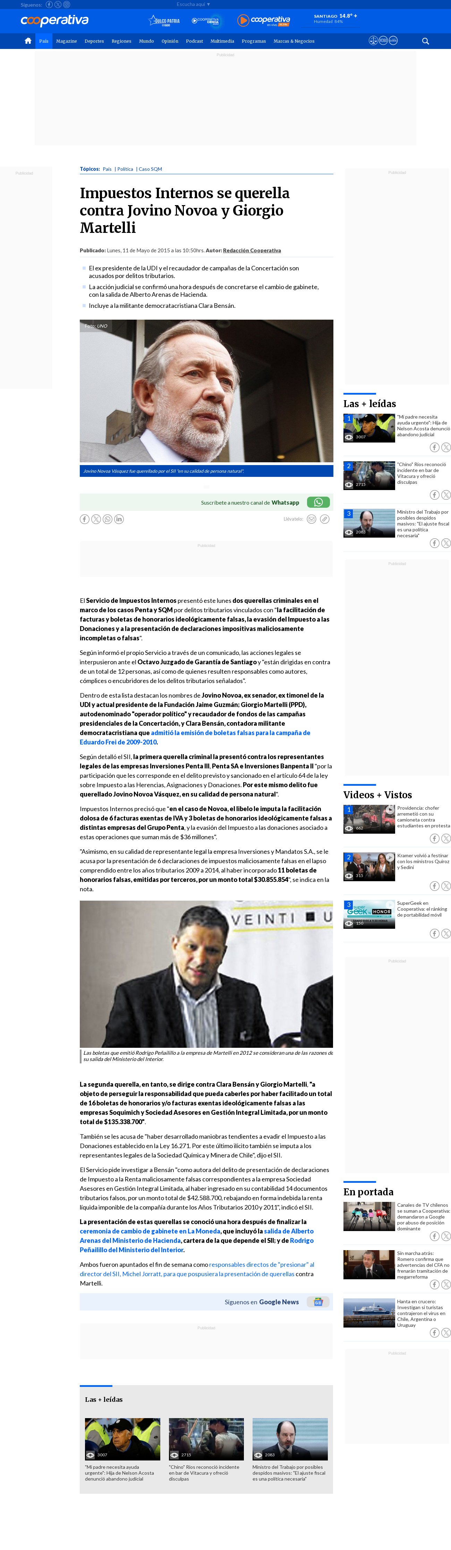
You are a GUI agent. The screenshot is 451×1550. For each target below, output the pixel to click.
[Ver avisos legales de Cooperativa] (373, 46)
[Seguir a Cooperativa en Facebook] (49, 4)
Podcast (194, 41)
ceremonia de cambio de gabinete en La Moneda (150, 1231)
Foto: (90, 326)
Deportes (94, 41)
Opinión (170, 41)
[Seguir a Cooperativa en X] (57, 4)
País (44, 41)
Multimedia (222, 41)
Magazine (66, 41)
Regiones (121, 41)
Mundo (146, 41)
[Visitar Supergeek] (393, 46)
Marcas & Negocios (294, 41)
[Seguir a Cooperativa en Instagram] (66, 4)
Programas (254, 41)
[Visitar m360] (383, 46)
